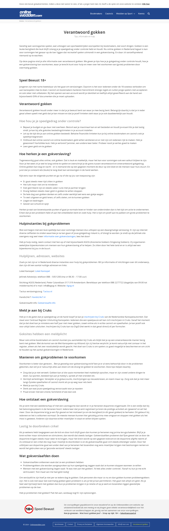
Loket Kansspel (42, 271)
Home (21, 21)
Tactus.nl (47, 291)
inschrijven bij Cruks (94, 316)
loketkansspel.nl (128, 513)
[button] (149, 13)
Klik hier (146, 4)
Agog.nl (70, 285)
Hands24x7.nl (39, 297)
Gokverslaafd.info (46, 302)
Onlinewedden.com (37, 524)
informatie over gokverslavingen (60, 236)
